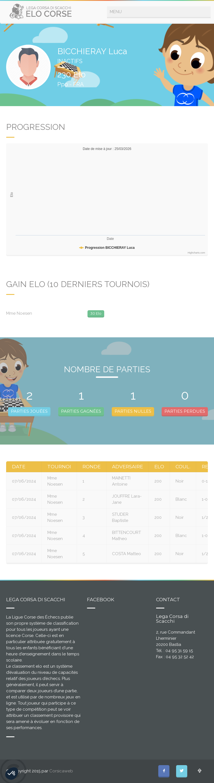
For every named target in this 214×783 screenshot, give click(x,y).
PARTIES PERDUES (184, 411)
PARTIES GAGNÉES (81, 411)
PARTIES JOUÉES (29, 411)
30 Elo (95, 313)
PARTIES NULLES (133, 411)
